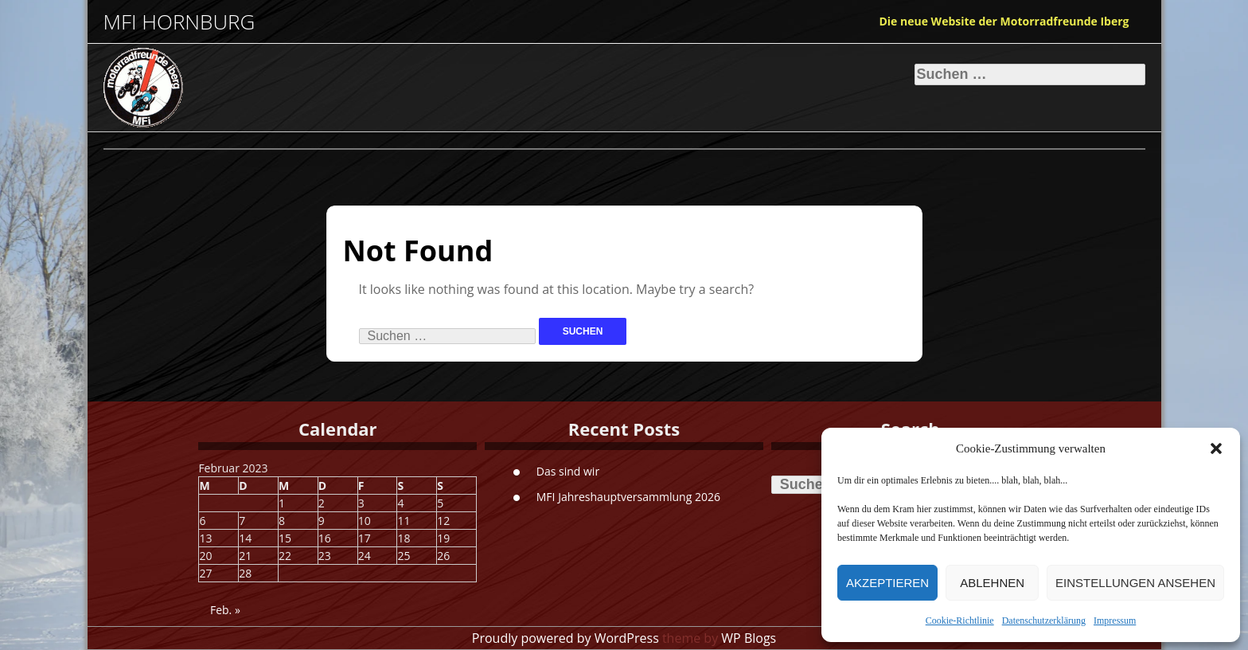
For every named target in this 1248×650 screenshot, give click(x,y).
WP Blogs (748, 638)
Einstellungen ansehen (1135, 582)
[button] (1216, 448)
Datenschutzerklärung (1044, 620)
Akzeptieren (887, 582)
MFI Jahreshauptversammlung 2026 (628, 496)
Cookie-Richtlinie (960, 620)
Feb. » (225, 609)
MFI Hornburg (179, 22)
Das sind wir (567, 471)
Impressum (1115, 620)
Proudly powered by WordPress (565, 638)
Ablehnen (992, 582)
